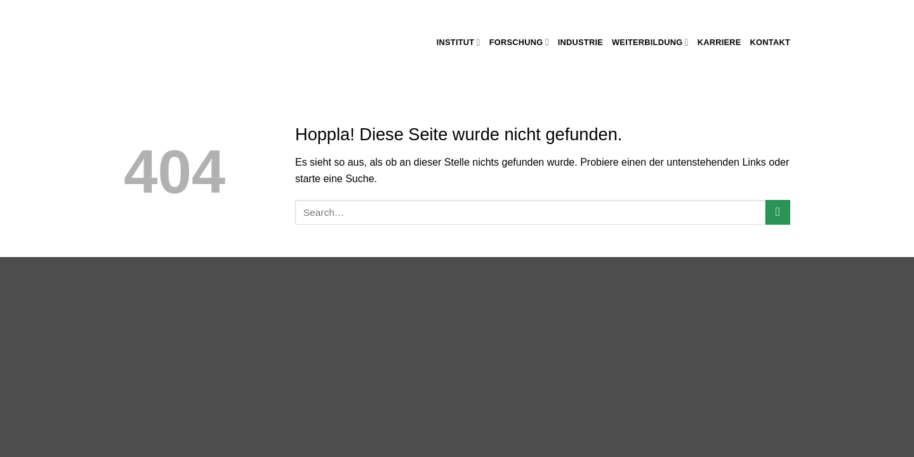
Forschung (519, 42)
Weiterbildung (650, 42)
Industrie (580, 42)
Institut (458, 42)
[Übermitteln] (777, 212)
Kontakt (770, 42)
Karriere (719, 42)
